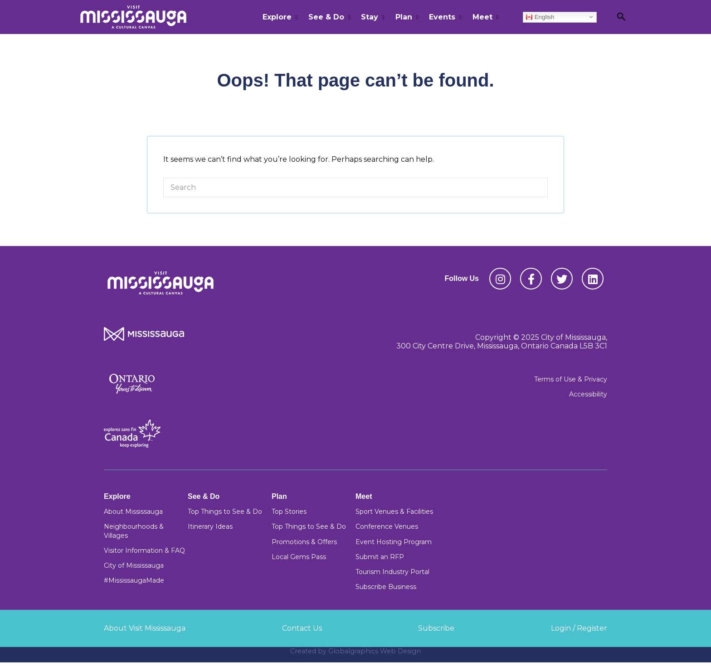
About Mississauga (133, 511)
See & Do (326, 17)
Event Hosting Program (394, 542)
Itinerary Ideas (210, 526)
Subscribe (436, 628)
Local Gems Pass (299, 557)
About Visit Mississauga (144, 628)
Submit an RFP (380, 557)
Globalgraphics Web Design (374, 651)
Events (442, 17)
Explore (277, 17)
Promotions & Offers (304, 542)
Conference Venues (387, 526)
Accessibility (588, 394)
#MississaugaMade (134, 580)
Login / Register (579, 628)
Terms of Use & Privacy (570, 379)
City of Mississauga (134, 565)
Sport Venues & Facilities (394, 511)
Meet (482, 17)
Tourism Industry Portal (392, 572)
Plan (403, 17)
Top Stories (289, 511)
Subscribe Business (386, 587)
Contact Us (302, 628)
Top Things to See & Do (225, 511)
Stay (369, 17)
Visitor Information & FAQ (144, 550)
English (540, 16)
